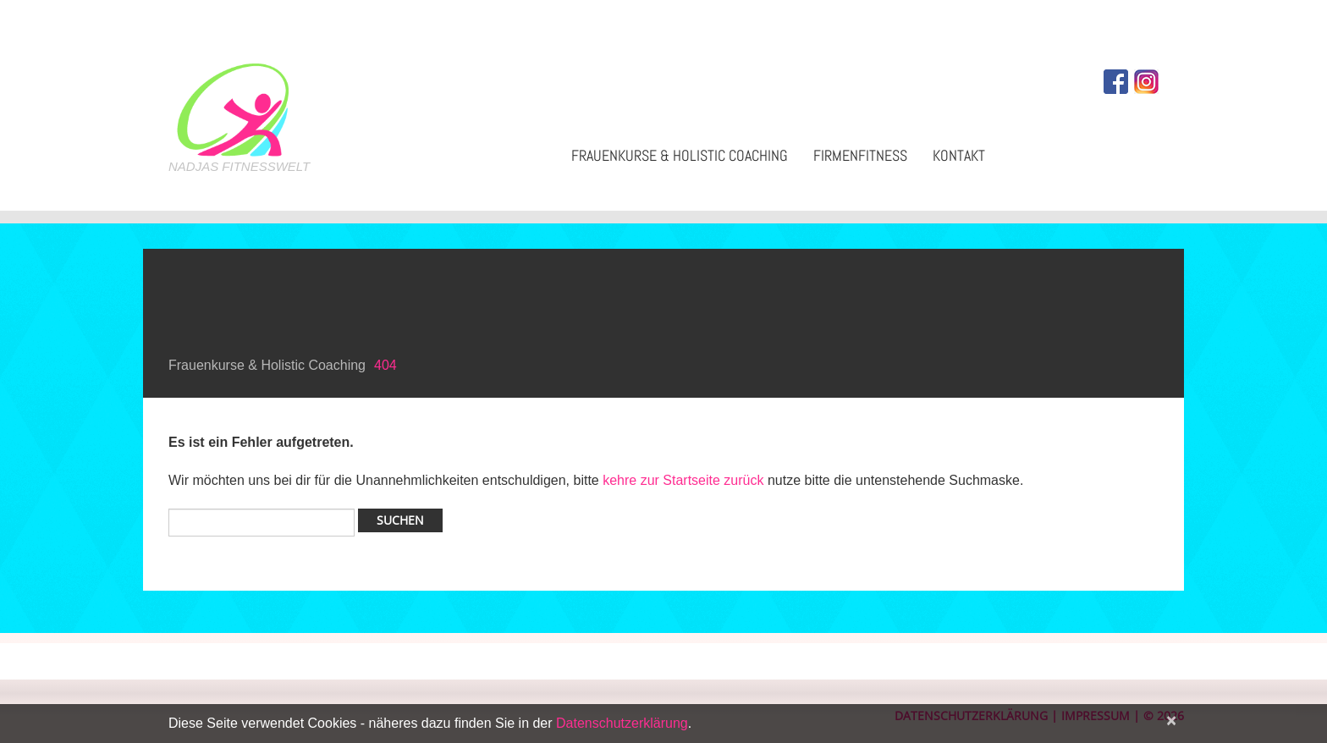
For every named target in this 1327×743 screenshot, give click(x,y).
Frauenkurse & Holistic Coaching (679, 155)
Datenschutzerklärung (622, 723)
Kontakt (959, 155)
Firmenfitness (860, 155)
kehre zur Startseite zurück (685, 480)
